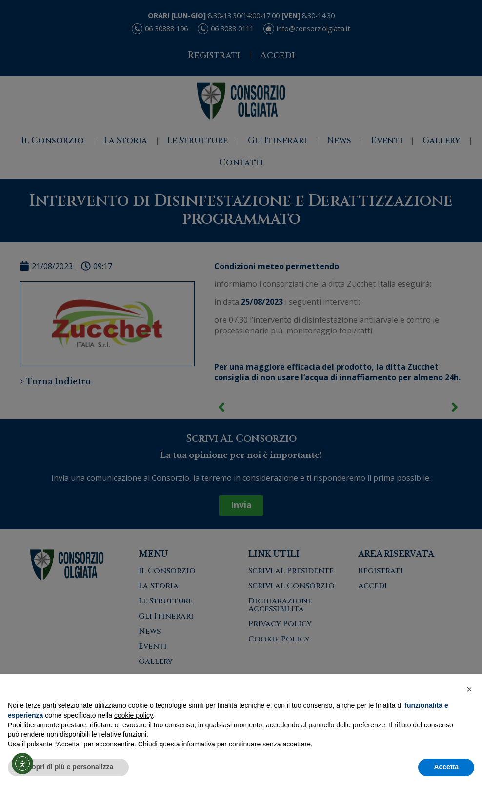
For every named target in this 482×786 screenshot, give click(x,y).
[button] (469, 689)
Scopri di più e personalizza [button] (68, 767)
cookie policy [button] (133, 715)
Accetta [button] (446, 767)
